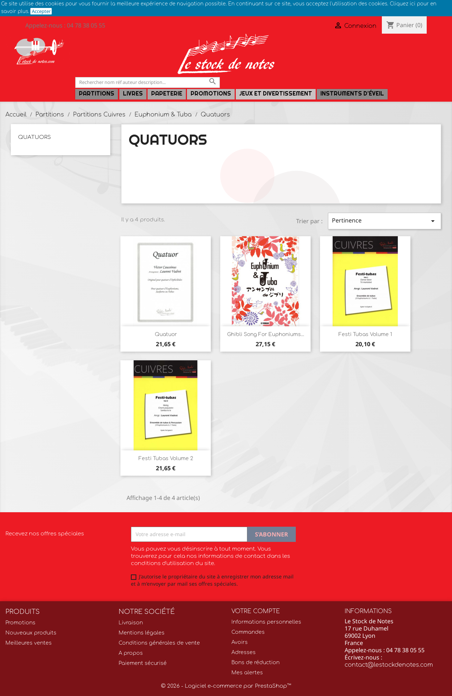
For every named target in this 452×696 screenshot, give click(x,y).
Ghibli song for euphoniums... (265, 334)
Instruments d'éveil (352, 93)
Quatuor (166, 334)
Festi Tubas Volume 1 (365, 334)
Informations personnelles (266, 622)
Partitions (96, 93)
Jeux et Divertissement (275, 93)
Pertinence (384, 220)
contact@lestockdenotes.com (389, 665)
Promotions (211, 93)
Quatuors (34, 137)
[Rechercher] (147, 82)
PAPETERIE (166, 93)
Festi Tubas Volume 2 (165, 458)
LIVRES (133, 93)
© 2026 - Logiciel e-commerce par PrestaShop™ (226, 686)
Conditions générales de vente (159, 643)
